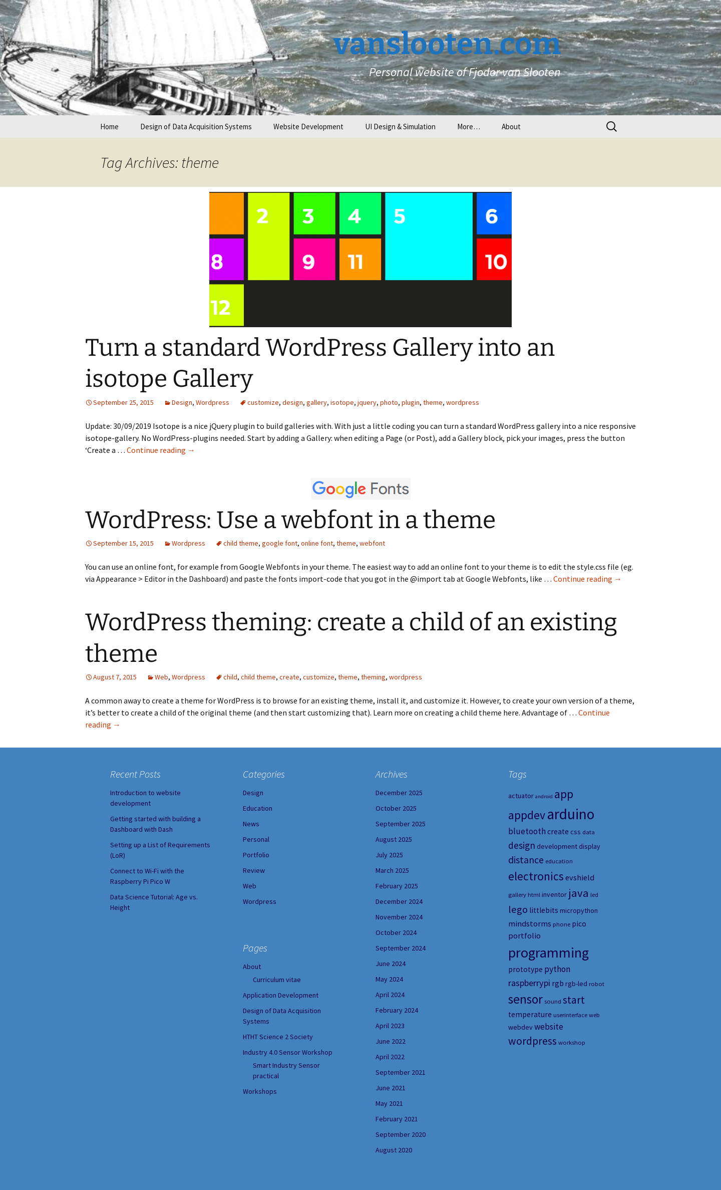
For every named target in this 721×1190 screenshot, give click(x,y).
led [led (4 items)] (594, 894)
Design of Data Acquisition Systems (196, 126)
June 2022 (391, 1041)
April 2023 (390, 1025)
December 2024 (399, 901)
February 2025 (397, 885)
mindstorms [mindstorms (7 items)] (529, 923)
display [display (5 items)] (589, 846)
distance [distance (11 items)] (526, 860)
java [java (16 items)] (578, 893)
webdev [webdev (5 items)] (520, 1027)
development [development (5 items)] (557, 846)
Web (161, 676)
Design (182, 402)
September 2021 (401, 1072)
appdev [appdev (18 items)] (526, 815)
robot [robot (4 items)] (596, 984)
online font (317, 543)
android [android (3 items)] (544, 796)
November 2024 (399, 916)
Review (254, 870)
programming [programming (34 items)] (548, 952)
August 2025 (394, 839)
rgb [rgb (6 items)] (558, 983)
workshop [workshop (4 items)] (571, 1042)
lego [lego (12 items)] (518, 909)
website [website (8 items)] (548, 1026)
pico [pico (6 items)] (579, 923)
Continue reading (161, 450)
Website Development (308, 126)
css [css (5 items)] (575, 831)
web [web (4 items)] (594, 1015)
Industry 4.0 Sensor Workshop (287, 1052)
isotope (342, 402)
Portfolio (256, 854)
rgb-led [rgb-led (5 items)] (576, 983)
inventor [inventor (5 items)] (554, 894)
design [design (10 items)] (521, 845)
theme (433, 402)
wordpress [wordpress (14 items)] (532, 1041)
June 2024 (391, 963)
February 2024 (397, 1010)
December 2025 (399, 792)
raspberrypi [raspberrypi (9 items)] (529, 983)
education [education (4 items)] (559, 861)
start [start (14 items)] (574, 1000)
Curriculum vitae (277, 979)
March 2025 (392, 870)
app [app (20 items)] (563, 794)
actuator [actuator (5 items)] (521, 795)
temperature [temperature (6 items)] (530, 1014)
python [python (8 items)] (557, 969)
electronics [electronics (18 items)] (536, 876)
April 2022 (390, 1056)
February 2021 (397, 1118)
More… (468, 126)
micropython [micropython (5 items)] (579, 910)
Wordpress (212, 402)
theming (373, 676)
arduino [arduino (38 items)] (570, 814)
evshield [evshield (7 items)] (579, 877)
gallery (316, 402)
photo (389, 402)
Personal (256, 839)
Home (109, 126)
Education (257, 808)
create (289, 676)
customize (263, 402)
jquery (367, 402)
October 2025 (396, 808)
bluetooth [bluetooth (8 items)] (527, 831)
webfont (372, 543)
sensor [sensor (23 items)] (525, 999)
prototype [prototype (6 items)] (525, 969)
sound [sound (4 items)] (552, 1001)
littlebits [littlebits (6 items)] (543, 910)
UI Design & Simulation (400, 126)
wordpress (462, 402)
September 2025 (401, 823)
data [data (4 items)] (588, 832)
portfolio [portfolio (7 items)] (524, 935)
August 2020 (394, 1149)
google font (279, 543)
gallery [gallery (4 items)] (517, 894)
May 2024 (389, 979)
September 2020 (401, 1134)
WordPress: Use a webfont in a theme (290, 520)
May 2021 (389, 1103)
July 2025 (389, 854)
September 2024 (401, 948)
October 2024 (396, 932)
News (251, 823)
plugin (411, 402)
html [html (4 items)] (534, 894)
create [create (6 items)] (558, 831)
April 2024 (390, 994)
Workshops (260, 1091)
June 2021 (391, 1087)
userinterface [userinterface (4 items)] (570, 1015)
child (230, 676)
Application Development (280, 995)
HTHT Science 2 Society (278, 1036)
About (511, 126)
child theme (240, 543)
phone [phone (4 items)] (561, 924)
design (292, 402)
